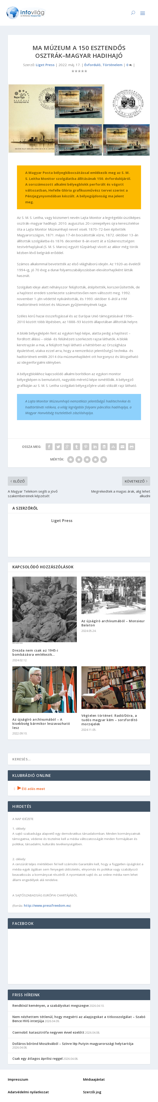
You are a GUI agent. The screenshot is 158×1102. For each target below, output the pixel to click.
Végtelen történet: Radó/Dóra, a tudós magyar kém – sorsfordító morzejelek (109, 719)
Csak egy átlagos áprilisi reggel (37, 1058)
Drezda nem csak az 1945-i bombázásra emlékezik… (35, 652)
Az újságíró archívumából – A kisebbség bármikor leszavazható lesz (41, 723)
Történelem (112, 64)
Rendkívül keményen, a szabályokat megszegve (50, 1005)
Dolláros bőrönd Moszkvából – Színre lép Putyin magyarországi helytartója (72, 1043)
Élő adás (28, 789)
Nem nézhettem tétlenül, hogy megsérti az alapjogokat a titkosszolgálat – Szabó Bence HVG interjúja (78, 1019)
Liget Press (45, 64)
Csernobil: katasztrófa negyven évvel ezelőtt (48, 1032)
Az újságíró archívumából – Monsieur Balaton (113, 623)
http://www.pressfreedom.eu (47, 905)
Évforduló (92, 64)
